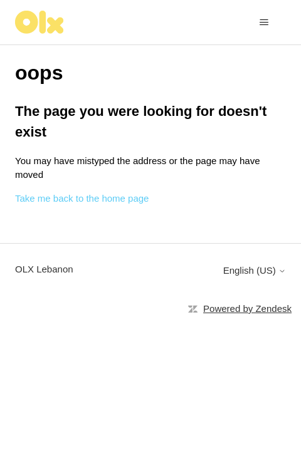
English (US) (254, 270)
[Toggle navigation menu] (263, 23)
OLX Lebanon (44, 269)
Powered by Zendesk (247, 308)
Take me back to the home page (82, 198)
